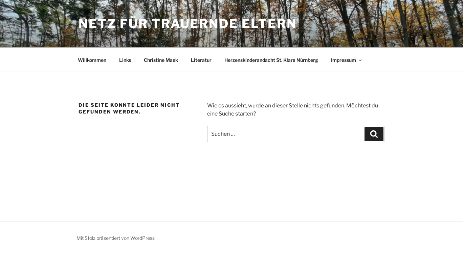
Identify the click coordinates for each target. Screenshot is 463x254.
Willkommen (92, 60)
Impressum (346, 60)
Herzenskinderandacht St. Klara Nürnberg (271, 60)
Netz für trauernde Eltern (188, 23)
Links (125, 60)
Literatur (201, 60)
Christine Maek (161, 60)
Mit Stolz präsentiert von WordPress (115, 238)
